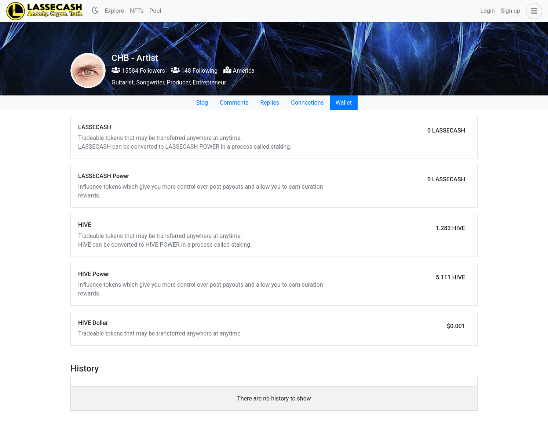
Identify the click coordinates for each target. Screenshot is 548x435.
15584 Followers (138, 70)
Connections (307, 102)
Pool (155, 10)
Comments (234, 102)
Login (488, 10)
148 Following (194, 70)
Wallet (344, 102)
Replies (269, 102)
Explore (114, 10)
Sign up (510, 10)
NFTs (136, 10)
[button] (532, 11)
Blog (202, 102)
